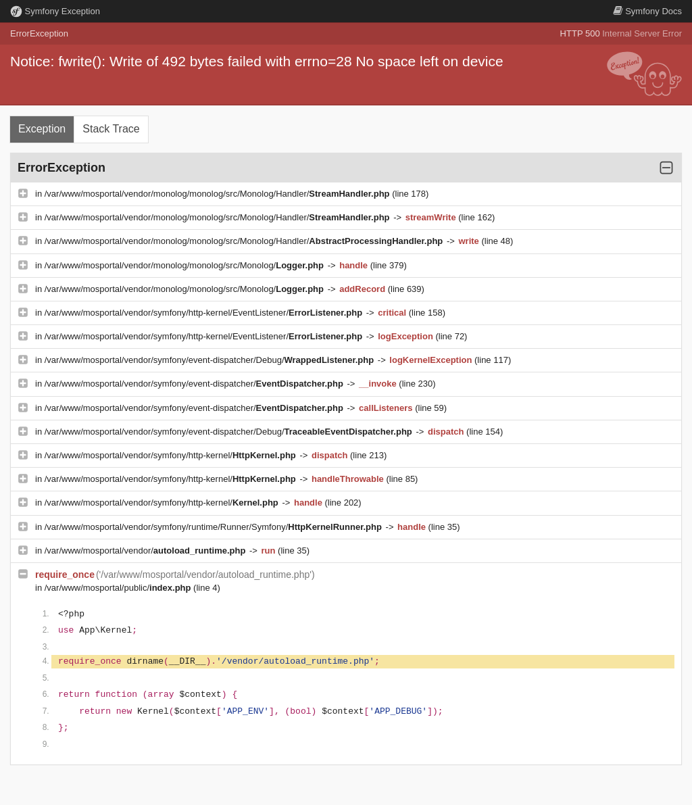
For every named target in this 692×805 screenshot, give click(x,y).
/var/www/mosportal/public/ (119, 588)
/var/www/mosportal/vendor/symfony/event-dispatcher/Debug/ (210, 360)
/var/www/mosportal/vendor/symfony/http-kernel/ (172, 455)
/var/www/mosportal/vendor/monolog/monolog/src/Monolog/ (185, 265)
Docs (647, 11)
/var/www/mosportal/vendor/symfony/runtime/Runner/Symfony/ (215, 527)
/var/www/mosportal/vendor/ (146, 550)
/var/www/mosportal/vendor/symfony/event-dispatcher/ (195, 384)
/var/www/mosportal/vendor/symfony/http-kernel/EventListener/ (205, 313)
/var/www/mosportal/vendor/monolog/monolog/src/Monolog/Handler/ (218, 194)
